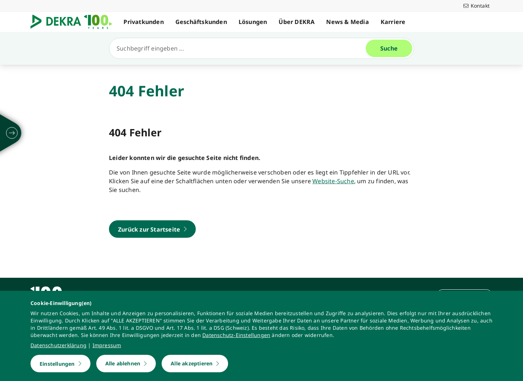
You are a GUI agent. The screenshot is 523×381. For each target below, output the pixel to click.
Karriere (395, 22)
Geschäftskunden (203, 22)
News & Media (349, 22)
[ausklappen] (12, 133)
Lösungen (254, 22)
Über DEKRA (299, 22)
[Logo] (75, 22)
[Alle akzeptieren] (195, 363)
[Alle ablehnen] (126, 363)
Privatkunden (146, 22)
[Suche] (240, 48)
